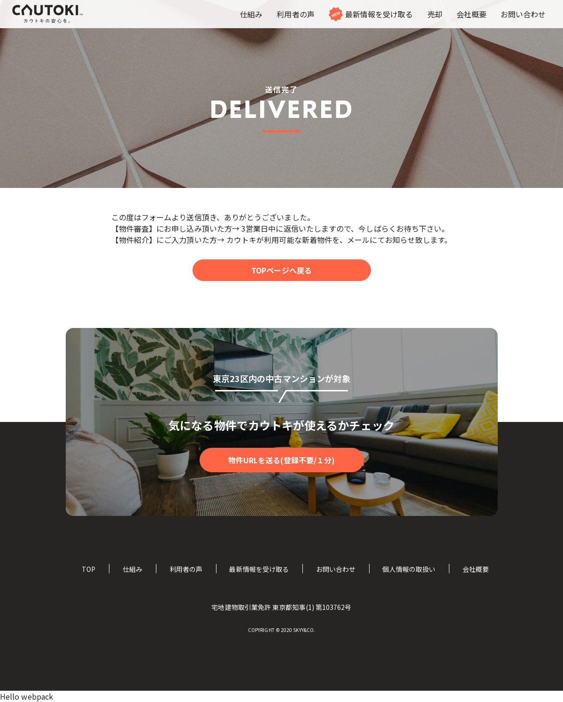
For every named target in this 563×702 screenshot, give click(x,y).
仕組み (132, 569)
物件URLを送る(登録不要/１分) (281, 460)
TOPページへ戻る (281, 270)
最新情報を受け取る (259, 569)
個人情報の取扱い (408, 569)
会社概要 (476, 569)
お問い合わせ (335, 569)
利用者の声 (186, 569)
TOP (88, 569)
